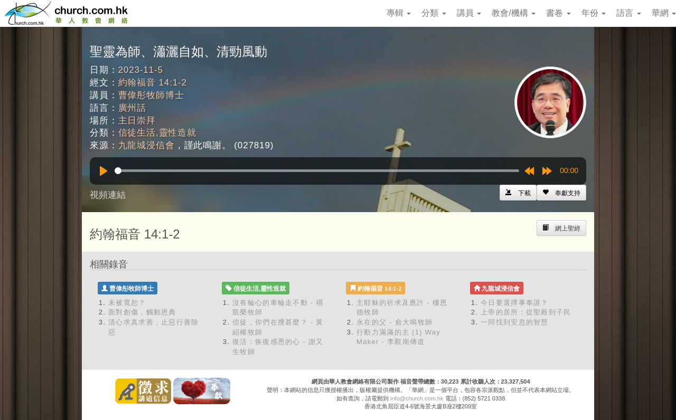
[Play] (103, 171)
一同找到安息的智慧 (515, 322)
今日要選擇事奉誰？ (515, 303)
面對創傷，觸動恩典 (142, 312)
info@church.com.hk (416, 398)
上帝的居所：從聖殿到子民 (526, 312)
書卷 (558, 12)
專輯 (399, 12)
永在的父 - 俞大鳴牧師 (394, 322)
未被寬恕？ (127, 303)
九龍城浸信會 (146, 145)
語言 (628, 12)
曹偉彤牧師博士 (151, 95)
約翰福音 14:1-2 (152, 83)
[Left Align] (561, 193)
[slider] (317, 171)
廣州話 (132, 108)
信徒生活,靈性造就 (157, 133)
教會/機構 (514, 12)
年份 (593, 12)
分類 (433, 12)
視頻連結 (108, 195)
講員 (469, 12)
